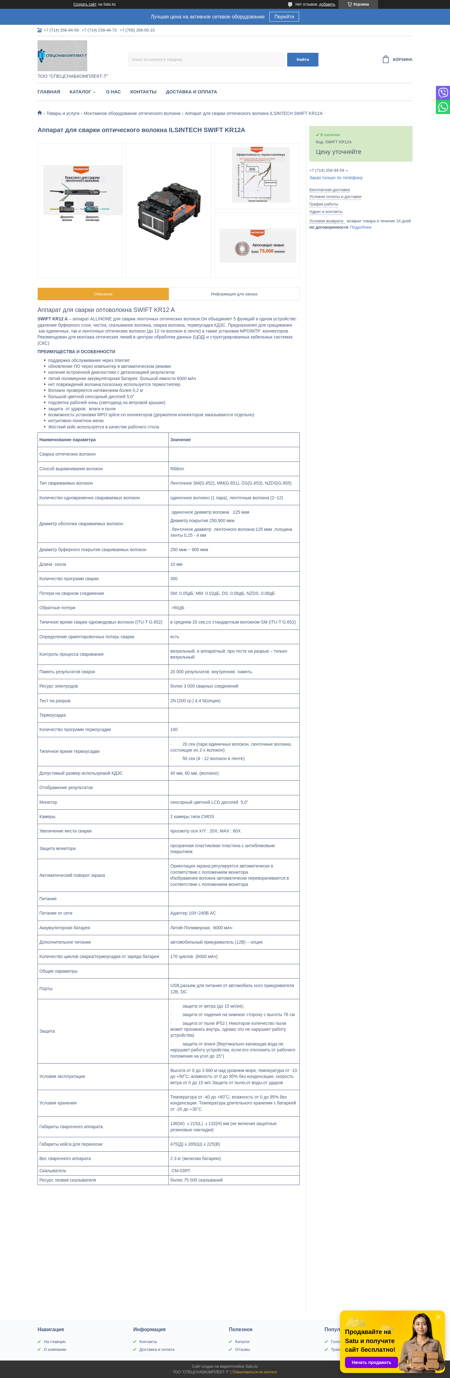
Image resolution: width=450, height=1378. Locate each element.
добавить (327, 4)
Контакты (143, 91)
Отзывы (242, 1349)
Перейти (284, 16)
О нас (113, 91)
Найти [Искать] (303, 59)
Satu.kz (251, 1366)
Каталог (80, 91)
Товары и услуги (62, 113)
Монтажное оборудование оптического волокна (132, 113)
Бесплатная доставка (329, 189)
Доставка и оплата (191, 91)
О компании (55, 1349)
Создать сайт (85, 4)
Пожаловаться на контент (254, 1372)
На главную (55, 1341)
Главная (49, 91)
